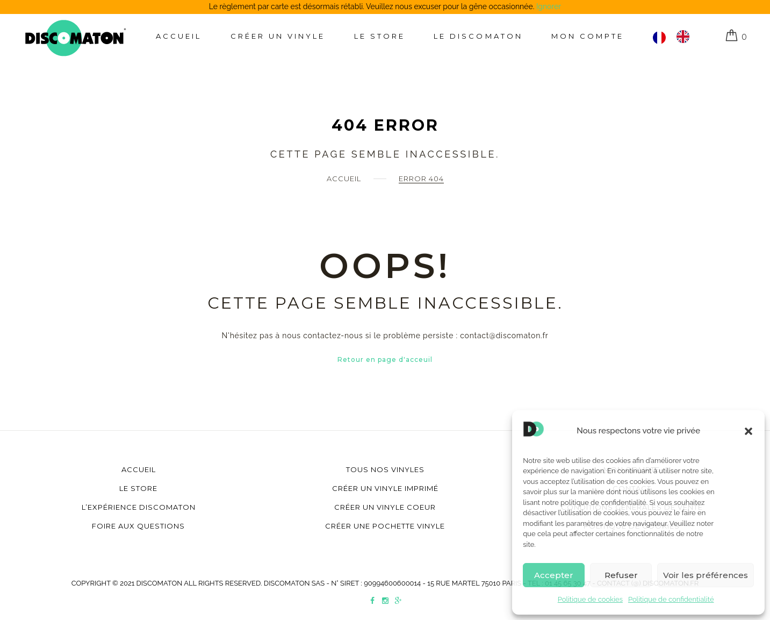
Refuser (621, 575)
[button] (748, 431)
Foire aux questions (138, 526)
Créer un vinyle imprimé (385, 488)
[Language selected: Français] (676, 36)
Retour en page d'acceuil (385, 359)
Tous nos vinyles (385, 469)
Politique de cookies (590, 599)
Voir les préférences (705, 575)
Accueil (179, 36)
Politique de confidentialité (671, 599)
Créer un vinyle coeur (385, 507)
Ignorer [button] (548, 6)
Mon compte (587, 36)
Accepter (553, 575)
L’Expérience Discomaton (139, 507)
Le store (379, 36)
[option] (685, 36)
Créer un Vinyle (278, 36)
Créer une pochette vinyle (385, 526)
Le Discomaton (478, 36)
